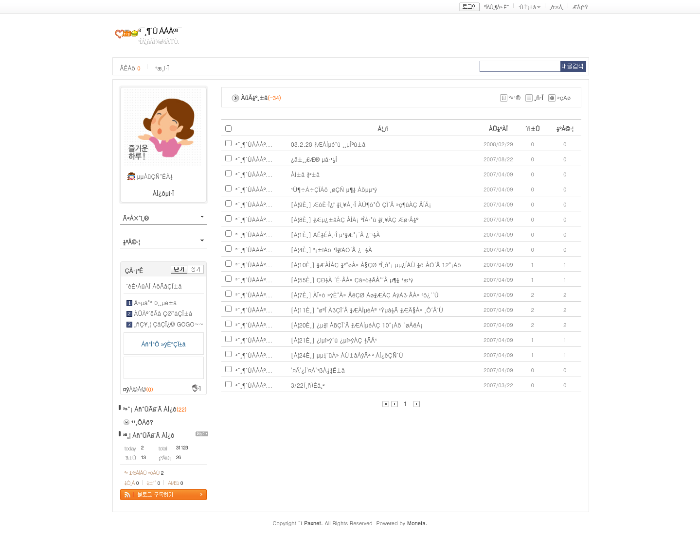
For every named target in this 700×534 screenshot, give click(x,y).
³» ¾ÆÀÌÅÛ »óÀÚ (144, 472)
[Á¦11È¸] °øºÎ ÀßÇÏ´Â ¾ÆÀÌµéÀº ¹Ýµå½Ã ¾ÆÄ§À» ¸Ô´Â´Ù (367, 310)
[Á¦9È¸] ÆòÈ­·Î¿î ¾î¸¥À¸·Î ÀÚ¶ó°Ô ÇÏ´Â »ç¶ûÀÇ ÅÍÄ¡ (361, 204)
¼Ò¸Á (132, 482)
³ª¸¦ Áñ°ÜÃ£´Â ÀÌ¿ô (149, 435)
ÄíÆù (175, 482)
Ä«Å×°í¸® (136, 218)
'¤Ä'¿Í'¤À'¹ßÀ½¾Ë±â (318, 370)
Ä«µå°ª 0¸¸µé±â (155, 302)
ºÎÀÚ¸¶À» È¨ (496, 7)
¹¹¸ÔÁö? (142, 422)
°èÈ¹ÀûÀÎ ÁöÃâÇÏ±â (154, 286)
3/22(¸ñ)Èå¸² (307, 385)
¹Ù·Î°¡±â (527, 7)
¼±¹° (153, 482)
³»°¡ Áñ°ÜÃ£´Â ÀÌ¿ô (150, 409)
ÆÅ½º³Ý (580, 7)
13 (143, 457)
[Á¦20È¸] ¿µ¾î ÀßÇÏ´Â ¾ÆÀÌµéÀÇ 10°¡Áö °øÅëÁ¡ (357, 325)
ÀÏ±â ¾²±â (305, 174)
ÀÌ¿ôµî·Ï (163, 193)
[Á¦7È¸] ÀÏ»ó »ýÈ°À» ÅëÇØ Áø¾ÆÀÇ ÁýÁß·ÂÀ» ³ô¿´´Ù (365, 295)
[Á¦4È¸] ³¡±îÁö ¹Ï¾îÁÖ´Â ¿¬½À (331, 249)
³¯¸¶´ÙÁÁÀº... (253, 144)
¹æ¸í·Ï (162, 68)
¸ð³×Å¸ (556, 7)
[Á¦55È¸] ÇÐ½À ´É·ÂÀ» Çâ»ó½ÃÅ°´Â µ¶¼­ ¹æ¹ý (352, 280)
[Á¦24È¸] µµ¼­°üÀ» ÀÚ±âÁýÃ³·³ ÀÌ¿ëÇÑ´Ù (347, 355)
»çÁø (564, 97)
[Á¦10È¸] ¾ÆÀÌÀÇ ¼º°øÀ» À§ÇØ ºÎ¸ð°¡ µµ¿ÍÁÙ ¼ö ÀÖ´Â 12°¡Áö (376, 264)
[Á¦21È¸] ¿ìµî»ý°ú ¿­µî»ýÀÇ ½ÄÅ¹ (334, 340)
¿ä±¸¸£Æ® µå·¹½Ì (314, 159)
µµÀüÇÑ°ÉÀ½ (155, 176)
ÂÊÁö (130, 68)
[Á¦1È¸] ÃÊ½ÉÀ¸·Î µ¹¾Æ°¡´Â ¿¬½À (335, 234)
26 (178, 457)
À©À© (141, 389)
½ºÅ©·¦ (131, 242)
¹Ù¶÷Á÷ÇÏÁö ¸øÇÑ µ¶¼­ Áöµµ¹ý (334, 189)
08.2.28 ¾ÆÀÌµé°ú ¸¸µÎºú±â (328, 144)
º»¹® (515, 97)
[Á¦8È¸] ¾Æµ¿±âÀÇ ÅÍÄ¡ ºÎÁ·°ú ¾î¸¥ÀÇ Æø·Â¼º (354, 219)
